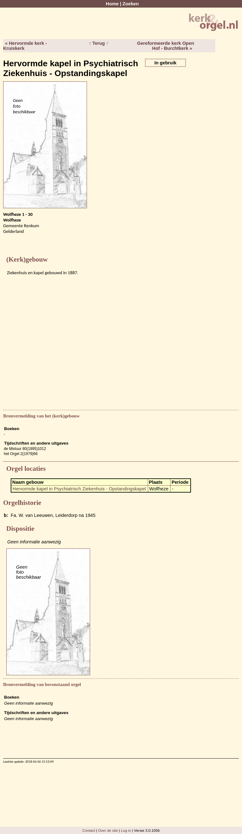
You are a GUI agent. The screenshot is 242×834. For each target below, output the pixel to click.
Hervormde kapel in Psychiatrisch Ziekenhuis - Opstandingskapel (79, 488)
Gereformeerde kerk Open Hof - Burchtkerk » (165, 46)
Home (112, 3)
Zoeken (131, 3)
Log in (126, 830)
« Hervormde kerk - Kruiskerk (25, 46)
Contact (88, 830)
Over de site (108, 830)
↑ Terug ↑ (98, 43)
